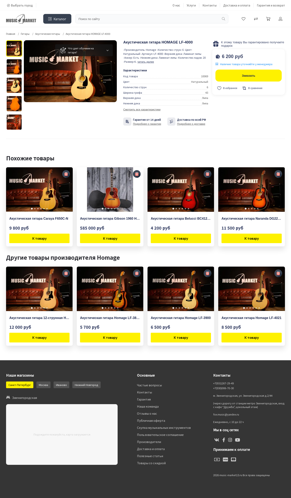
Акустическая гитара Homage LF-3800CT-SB (110, 318)
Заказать (248, 75)
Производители (149, 442)
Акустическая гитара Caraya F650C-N (38, 218)
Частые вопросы (149, 385)
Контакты (209, 5)
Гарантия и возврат (271, 5)
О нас (176, 5)
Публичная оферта (151, 420)
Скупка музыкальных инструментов (164, 427)
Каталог (57, 18)
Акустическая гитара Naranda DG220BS (251, 218)
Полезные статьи (150, 456)
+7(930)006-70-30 (223, 388)
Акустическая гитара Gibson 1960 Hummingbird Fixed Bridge (110, 218)
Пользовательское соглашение (160, 434)
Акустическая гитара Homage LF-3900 (181, 318)
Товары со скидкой (151, 463)
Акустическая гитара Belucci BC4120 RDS (181, 218)
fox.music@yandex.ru (226, 414)
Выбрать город (20, 5)
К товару (39, 238)
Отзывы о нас (147, 413)
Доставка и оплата (236, 5)
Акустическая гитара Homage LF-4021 (251, 318)
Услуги (191, 5)
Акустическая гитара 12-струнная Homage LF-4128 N (39, 318)
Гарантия (144, 399)
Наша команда (148, 406)
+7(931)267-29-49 (223, 383)
